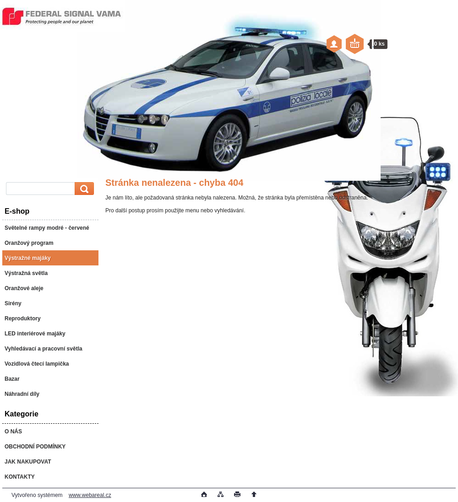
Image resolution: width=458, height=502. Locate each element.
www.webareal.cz (90, 495)
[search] (82, 188)
